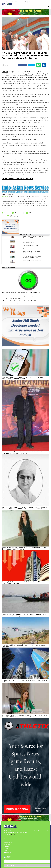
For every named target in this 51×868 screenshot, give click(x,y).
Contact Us (6, 846)
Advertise (6, 848)
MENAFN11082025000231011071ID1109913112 (17, 179)
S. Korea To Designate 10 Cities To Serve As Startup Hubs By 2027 (24, 680)
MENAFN (5, 72)
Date (4, 64)
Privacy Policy (7, 844)
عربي (21, 1)
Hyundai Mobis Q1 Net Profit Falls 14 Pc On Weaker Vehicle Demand (24, 645)
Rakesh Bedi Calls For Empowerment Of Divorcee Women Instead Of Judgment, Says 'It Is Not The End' (24, 452)
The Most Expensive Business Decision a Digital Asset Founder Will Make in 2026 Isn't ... (20, 300)
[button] (25, 1)
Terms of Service (8, 842)
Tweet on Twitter (31, 64)
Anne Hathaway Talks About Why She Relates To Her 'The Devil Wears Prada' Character (24, 548)
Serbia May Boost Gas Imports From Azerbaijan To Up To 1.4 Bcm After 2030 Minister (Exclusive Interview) (24, 716)
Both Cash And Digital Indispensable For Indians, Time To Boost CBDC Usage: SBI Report (23, 378)
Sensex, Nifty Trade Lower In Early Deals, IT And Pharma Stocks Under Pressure (23, 582)
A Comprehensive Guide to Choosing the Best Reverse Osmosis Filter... (17, 303)
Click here (13, 834)
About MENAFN (7, 850)
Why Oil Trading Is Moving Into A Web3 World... (11, 298)
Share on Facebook (22, 64)
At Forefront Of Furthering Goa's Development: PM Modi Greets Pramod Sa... (32, 247)
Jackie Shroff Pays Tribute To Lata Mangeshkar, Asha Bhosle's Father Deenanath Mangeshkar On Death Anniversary (25, 507)
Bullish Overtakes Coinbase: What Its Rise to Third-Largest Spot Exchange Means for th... (20, 296)
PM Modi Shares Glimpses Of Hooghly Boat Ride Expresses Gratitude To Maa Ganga (24, 615)
